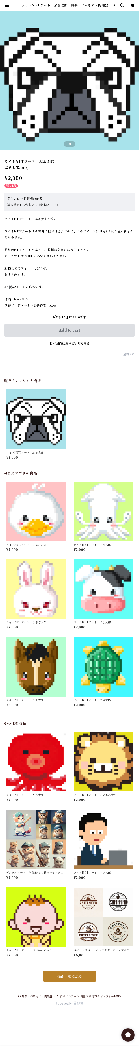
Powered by (69, 1003)
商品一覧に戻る (70, 976)
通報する (129, 354)
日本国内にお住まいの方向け (70, 343)
